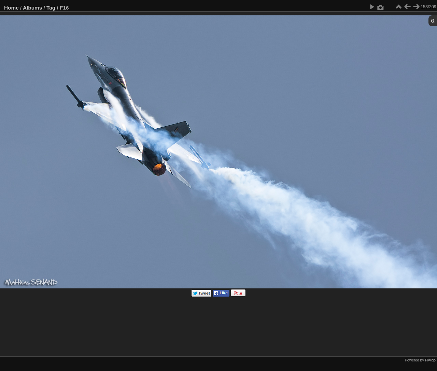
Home (11, 8)
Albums (32, 8)
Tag (50, 8)
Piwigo (430, 360)
